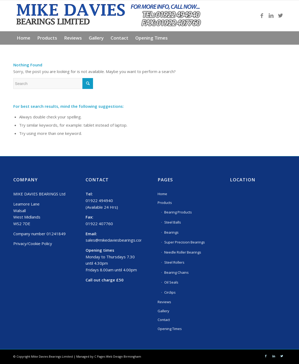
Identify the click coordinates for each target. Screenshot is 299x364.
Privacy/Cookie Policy (32, 243)
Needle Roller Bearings (182, 252)
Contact (164, 319)
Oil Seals (171, 282)
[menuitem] (23, 38)
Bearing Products (178, 212)
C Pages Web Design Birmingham (117, 356)
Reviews (164, 301)
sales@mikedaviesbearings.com (115, 240)
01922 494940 (99, 200)
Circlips (170, 292)
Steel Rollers (174, 262)
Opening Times (170, 328)
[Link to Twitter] (280, 16)
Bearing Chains (176, 272)
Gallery (163, 311)
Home (162, 193)
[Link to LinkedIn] (271, 16)
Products (165, 202)
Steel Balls (172, 222)
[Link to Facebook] (262, 16)
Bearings (171, 232)
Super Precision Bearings (184, 242)
